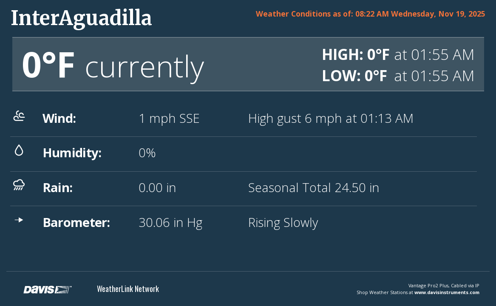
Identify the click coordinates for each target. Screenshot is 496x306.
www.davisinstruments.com (446, 292)
